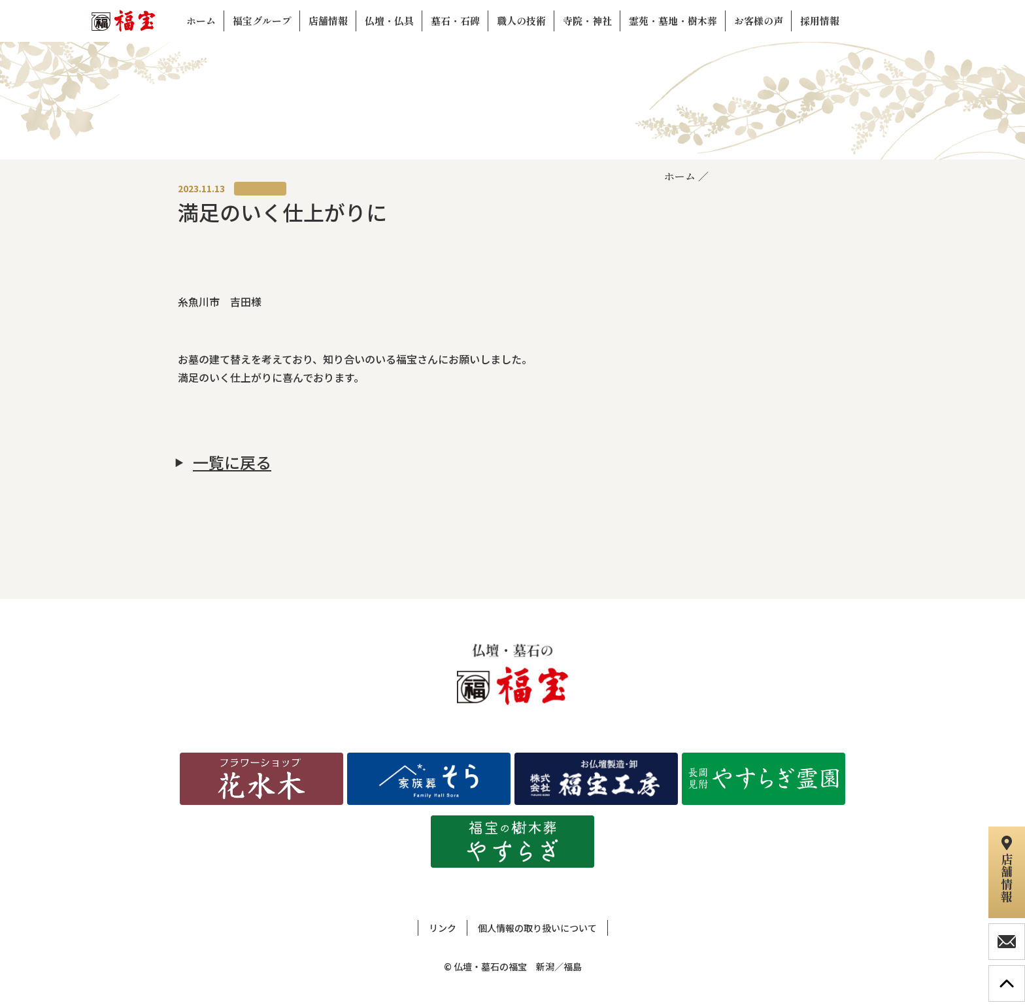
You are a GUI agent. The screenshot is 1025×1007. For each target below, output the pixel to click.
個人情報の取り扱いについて (537, 927)
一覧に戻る (232, 462)
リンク (442, 927)
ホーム (680, 176)
